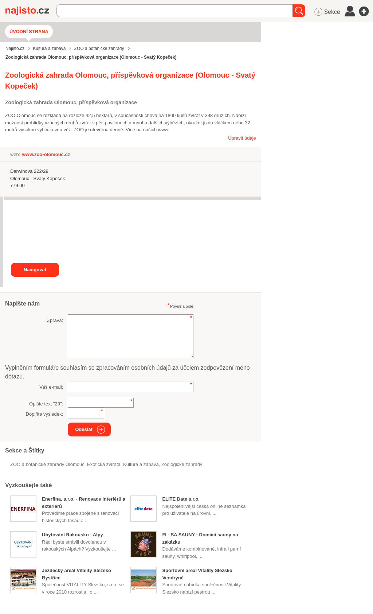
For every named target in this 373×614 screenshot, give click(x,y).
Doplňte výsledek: (44, 414)
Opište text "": (46, 404)
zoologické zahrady (182, 464)
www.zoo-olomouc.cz (46, 154)
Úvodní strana (28, 31)
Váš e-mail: (51, 387)
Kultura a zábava (141, 464)
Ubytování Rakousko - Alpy (72, 534)
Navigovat (35, 269)
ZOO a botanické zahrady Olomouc (47, 464)
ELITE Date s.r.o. (181, 499)
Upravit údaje (242, 138)
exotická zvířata (104, 464)
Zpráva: (55, 320)
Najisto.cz (30, 10)
